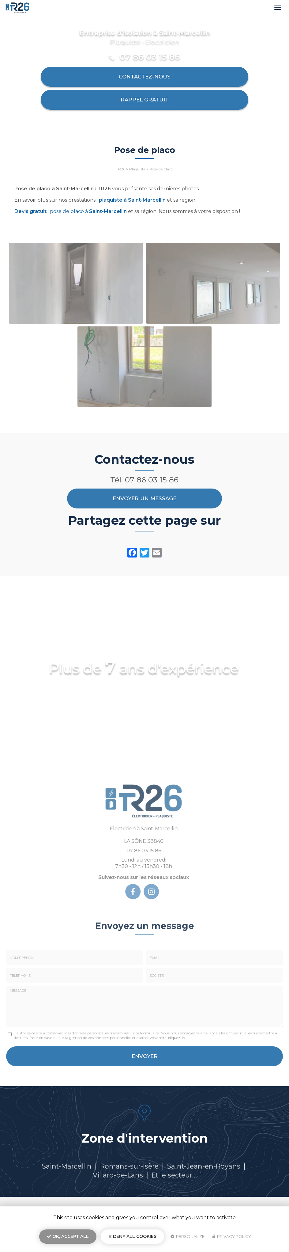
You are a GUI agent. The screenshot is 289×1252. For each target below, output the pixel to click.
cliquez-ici (177, 1037)
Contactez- (145, 77)
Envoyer (145, 1056)
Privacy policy (231, 1238)
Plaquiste (137, 169)
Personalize (188, 1238)
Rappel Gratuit (145, 100)
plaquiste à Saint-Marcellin (132, 200)
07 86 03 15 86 (150, 57)
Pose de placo (161, 169)
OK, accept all (68, 1238)
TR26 (120, 169)
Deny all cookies (132, 1238)
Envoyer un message (144, 498)
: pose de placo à (70, 211)
